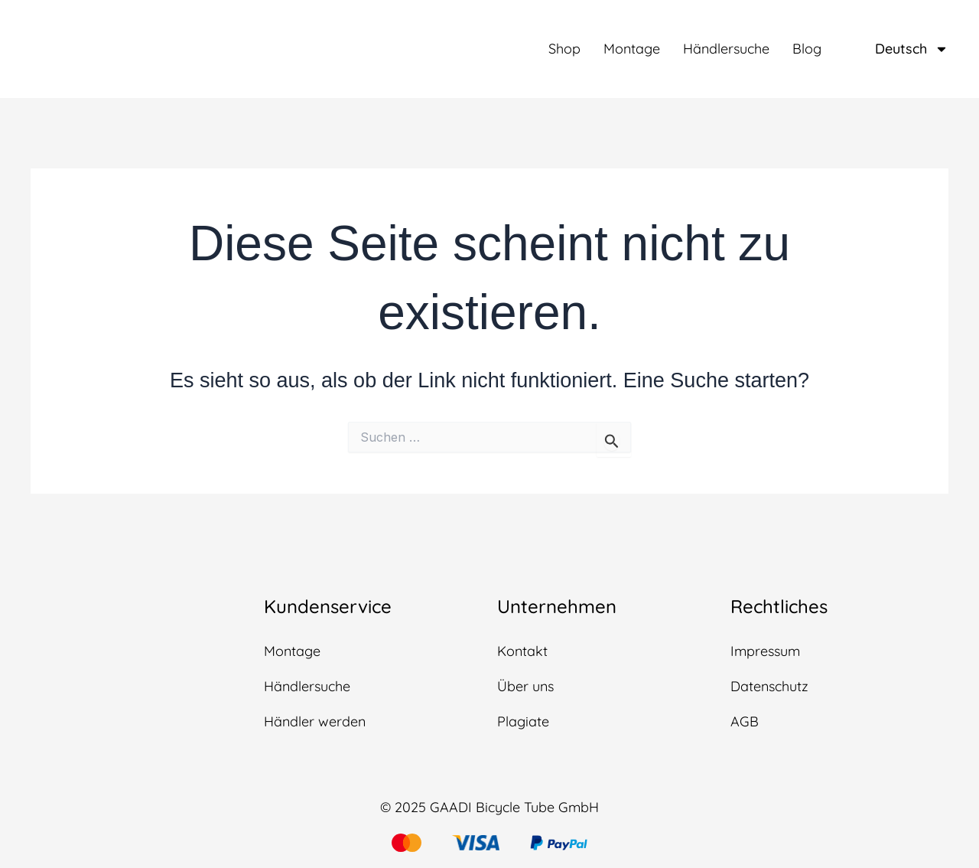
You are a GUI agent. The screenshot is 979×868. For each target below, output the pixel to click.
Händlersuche (726, 49)
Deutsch (911, 49)
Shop (564, 49)
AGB (744, 721)
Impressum (765, 651)
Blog (806, 49)
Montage (631, 49)
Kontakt (522, 651)
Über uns (525, 686)
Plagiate (523, 721)
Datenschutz (769, 686)
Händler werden (315, 721)
